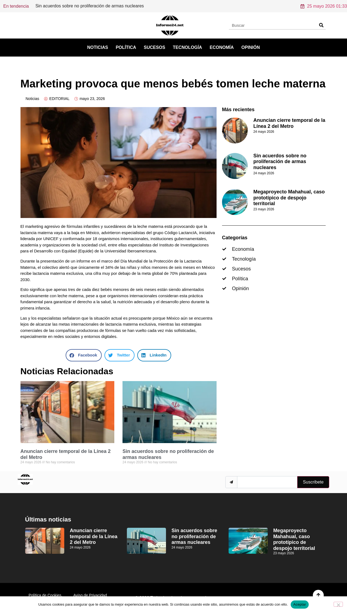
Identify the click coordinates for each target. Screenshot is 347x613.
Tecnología (187, 47)
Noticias (97, 47)
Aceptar (299, 604)
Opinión (250, 47)
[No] (338, 604)
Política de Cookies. (46, 595)
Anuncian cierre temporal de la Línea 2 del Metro (82, 6)
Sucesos (154, 47)
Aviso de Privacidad (90, 595)
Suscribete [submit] (313, 482)
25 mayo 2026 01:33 (324, 6)
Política (126, 47)
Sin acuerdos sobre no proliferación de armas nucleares (279, 161)
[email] (267, 482)
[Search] (321, 25)
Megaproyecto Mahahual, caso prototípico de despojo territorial (289, 197)
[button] (84, 355)
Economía (222, 47)
